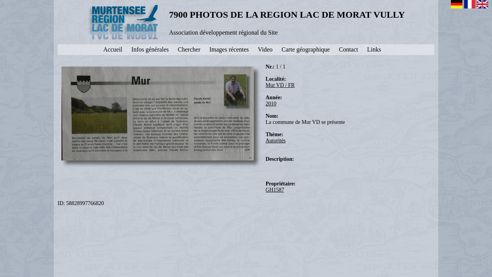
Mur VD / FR (280, 85)
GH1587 (275, 190)
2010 (271, 104)
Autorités (276, 141)
